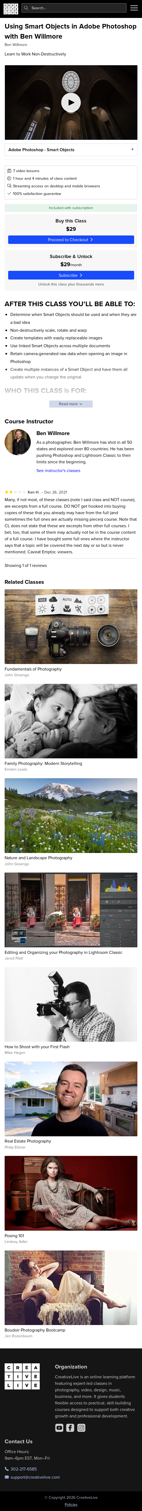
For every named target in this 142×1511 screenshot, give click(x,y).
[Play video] (71, 102)
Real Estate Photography (28, 1141)
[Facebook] (70, 1427)
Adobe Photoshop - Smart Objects (41, 150)
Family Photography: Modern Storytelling (43, 763)
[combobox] (74, 8)
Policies (71, 1504)
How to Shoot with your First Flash (37, 1047)
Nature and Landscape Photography (38, 858)
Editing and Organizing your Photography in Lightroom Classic (63, 952)
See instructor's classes (58, 470)
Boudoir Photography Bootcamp (35, 1330)
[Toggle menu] (134, 8)
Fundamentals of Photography (33, 669)
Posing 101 (14, 1236)
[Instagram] (81, 1427)
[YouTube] (59, 1427)
